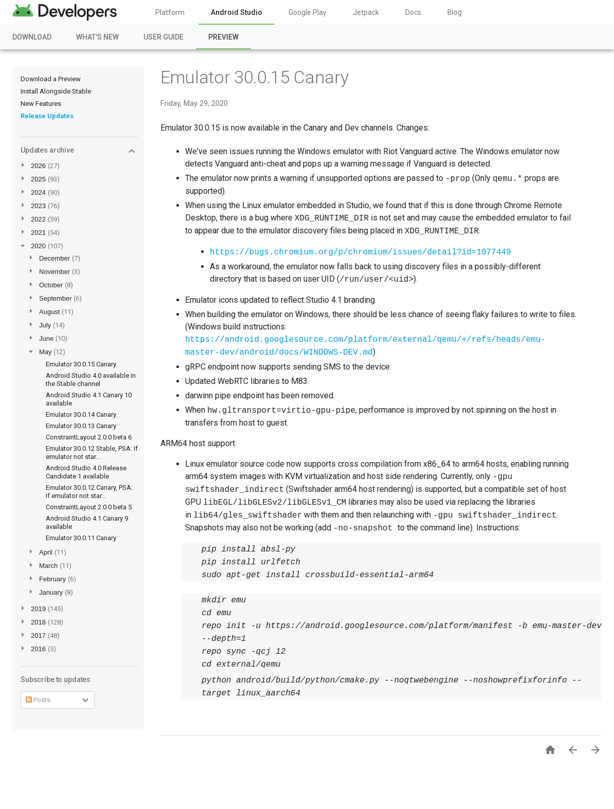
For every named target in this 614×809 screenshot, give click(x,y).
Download (31, 37)
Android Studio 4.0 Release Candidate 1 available (86, 472)
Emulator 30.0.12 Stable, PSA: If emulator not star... (92, 453)
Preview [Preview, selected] (223, 37)
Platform (170, 12)
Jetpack (366, 12)
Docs (413, 12)
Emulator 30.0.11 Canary (81, 538)
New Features (41, 103)
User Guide (163, 37)
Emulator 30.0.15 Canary (81, 364)
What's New (97, 37)
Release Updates (47, 116)
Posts (38, 700)
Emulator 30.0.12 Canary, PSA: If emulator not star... (89, 492)
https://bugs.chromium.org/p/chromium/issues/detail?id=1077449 (360, 252)
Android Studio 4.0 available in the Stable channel (91, 380)
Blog (454, 12)
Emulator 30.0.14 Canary (81, 414)
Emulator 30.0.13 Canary (81, 426)
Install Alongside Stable (56, 91)
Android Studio (236, 12)
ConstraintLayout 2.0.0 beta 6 (89, 437)
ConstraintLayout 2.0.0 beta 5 (89, 507)
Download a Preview (51, 79)
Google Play (307, 12)
